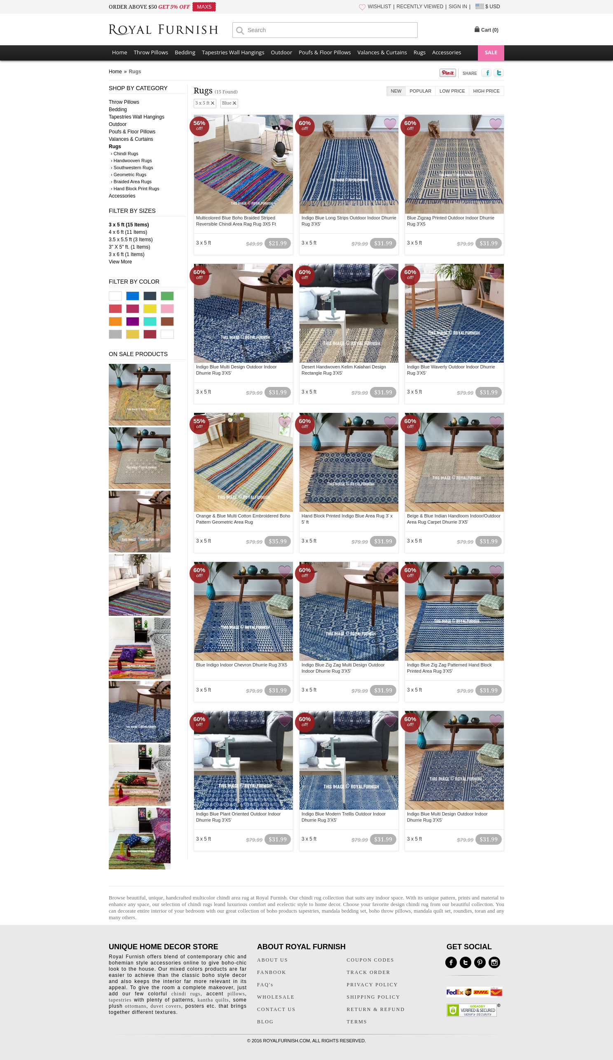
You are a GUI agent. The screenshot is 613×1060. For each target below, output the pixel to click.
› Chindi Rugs (124, 153)
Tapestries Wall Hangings (233, 52)
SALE (491, 52)
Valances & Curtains (382, 52)
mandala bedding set (344, 911)
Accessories (446, 52)
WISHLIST (379, 6)
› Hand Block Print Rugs (135, 188)
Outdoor (281, 52)
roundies (463, 911)
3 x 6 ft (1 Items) (127, 254)
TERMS (357, 1022)
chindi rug (310, 898)
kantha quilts (213, 1000)
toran (481, 911)
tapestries (120, 1000)
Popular (421, 91)
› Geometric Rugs (128, 174)
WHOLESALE (276, 997)
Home (119, 52)
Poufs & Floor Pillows (325, 52)
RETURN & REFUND (376, 1009)
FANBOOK (271, 972)
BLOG (265, 1022)
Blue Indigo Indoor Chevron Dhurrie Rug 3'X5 (241, 664)
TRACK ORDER (369, 972)
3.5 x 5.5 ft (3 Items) (131, 239)
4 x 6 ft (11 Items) (128, 232)
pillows (236, 994)
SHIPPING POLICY (373, 997)
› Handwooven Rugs (131, 160)
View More (120, 262)
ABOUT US (272, 960)
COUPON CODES (371, 960)
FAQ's (265, 985)
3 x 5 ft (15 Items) (129, 225)
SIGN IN (458, 6)
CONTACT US (276, 1009)
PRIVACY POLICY (372, 985)
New (396, 91)
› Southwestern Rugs (132, 167)
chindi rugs (200, 904)
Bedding (185, 52)
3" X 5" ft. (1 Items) (129, 247)
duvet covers (165, 1006)
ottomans (135, 1006)
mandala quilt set (432, 911)
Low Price (452, 91)
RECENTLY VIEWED (420, 6)
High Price (486, 91)
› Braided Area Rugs (131, 181)
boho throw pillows (390, 911)
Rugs (420, 52)
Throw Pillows (151, 52)
